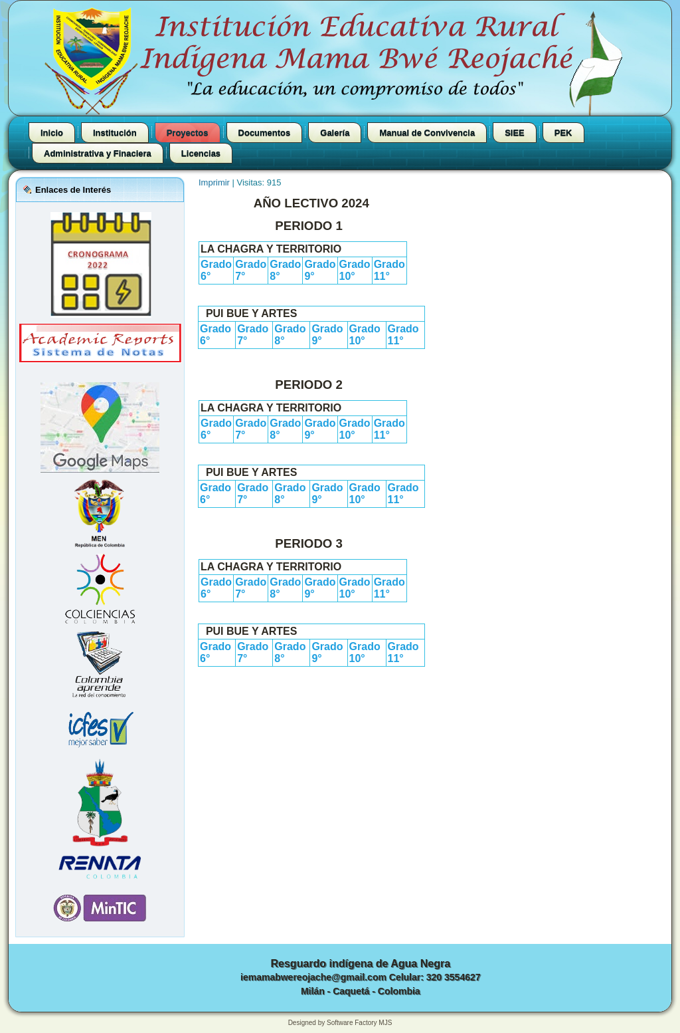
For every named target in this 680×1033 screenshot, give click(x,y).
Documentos (264, 133)
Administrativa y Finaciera (97, 153)
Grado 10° (355, 270)
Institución (115, 133)
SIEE (515, 133)
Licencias (200, 153)
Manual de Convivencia (427, 133)
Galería (334, 133)
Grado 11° (389, 270)
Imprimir (215, 182)
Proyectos (188, 133)
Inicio (52, 133)
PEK (563, 133)
